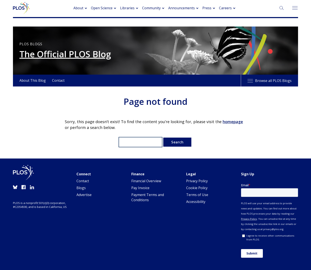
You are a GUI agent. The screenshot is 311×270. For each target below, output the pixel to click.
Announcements (181, 8)
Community (151, 8)
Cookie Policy (197, 187)
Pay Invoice (140, 187)
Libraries (127, 8)
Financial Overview (146, 181)
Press (206, 8)
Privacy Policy (197, 181)
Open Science (102, 8)
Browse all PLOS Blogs (270, 80)
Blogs (81, 187)
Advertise (84, 194)
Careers (225, 8)
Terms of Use (197, 194)
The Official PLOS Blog (65, 54)
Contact (58, 80)
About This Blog (32, 80)
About (78, 8)
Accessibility (195, 201)
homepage (233, 121)
